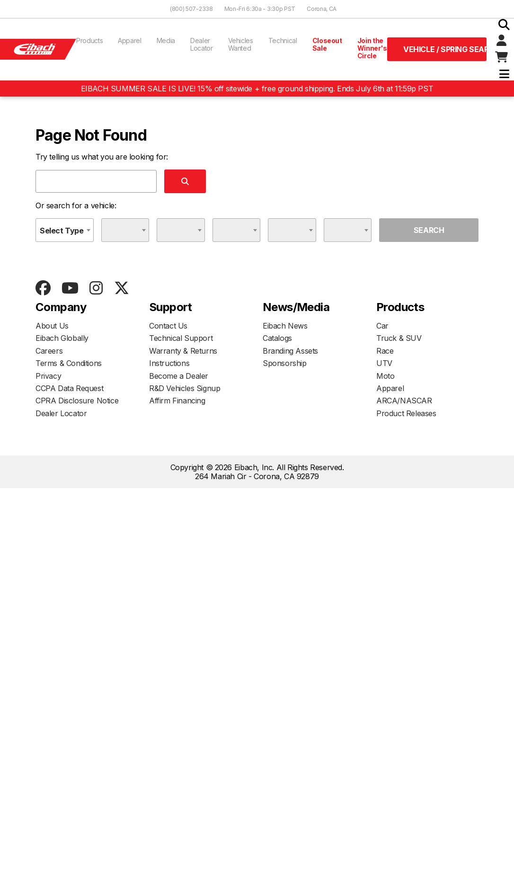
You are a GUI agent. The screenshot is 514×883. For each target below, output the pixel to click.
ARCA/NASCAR (404, 400)
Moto (385, 376)
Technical (282, 40)
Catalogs (277, 338)
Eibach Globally (62, 338)
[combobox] (64, 230)
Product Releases (406, 413)
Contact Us (168, 325)
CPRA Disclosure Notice (76, 400)
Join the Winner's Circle (372, 48)
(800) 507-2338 (191, 8)
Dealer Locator (201, 44)
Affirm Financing (177, 400)
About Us (52, 325)
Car (382, 325)
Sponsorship (285, 363)
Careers (48, 351)
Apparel (130, 40)
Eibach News (285, 325)
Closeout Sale (327, 44)
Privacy (48, 376)
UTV (384, 363)
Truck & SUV (399, 338)
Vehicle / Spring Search (445, 49)
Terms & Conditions (68, 363)
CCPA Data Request (69, 388)
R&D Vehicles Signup (184, 388)
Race (384, 351)
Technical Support (181, 338)
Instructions (169, 363)
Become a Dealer (178, 376)
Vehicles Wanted (240, 44)
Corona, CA (322, 8)
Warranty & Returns (183, 351)
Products (89, 40)
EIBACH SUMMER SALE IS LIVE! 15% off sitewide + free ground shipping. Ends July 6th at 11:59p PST (257, 88)
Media (166, 40)
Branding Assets (290, 351)
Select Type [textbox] (62, 230)
